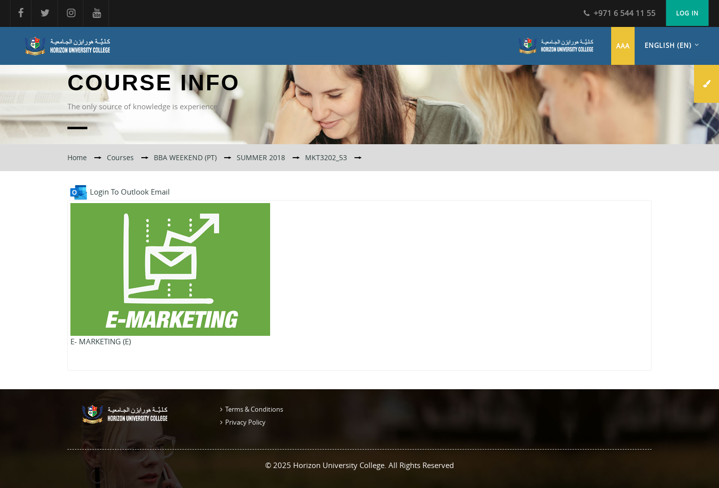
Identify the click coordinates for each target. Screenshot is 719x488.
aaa (623, 45)
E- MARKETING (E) (100, 341)
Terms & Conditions (254, 409)
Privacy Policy (245, 422)
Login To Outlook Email (118, 192)
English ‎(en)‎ (668, 45)
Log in (687, 13)
